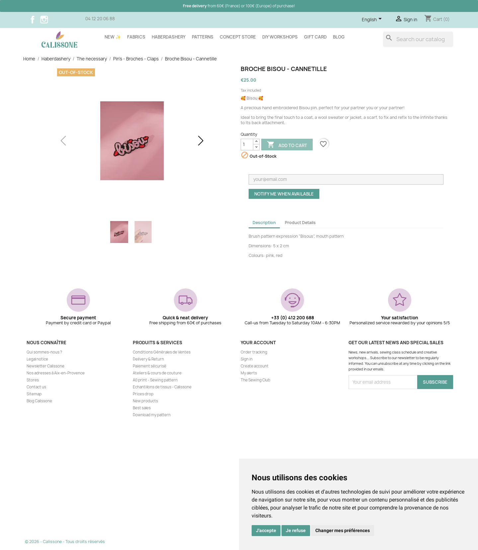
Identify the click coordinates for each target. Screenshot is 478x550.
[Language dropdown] (373, 20)
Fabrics (136, 37)
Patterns (202, 37)
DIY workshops (280, 37)
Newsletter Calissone (45, 366)
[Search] (418, 39)
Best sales (142, 408)
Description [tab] (264, 222)
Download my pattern (152, 415)
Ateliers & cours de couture (157, 373)
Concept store (238, 37)
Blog (339, 37)
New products (145, 401)
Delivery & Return (148, 359)
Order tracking (254, 352)
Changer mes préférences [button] (342, 530)
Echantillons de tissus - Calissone (162, 387)
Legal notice (37, 359)
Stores (33, 380)
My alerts (249, 373)
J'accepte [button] (266, 530)
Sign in (247, 359)
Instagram (44, 19)
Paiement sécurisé (149, 366)
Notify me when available (284, 194)
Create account (255, 366)
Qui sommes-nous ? (44, 352)
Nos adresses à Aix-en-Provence (56, 373)
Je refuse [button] (296, 530)
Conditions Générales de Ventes (162, 352)
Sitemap (34, 394)
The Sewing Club (255, 380)
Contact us (36, 387)
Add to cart (287, 145)
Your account (258, 343)
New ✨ (113, 37)
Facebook (32, 19)
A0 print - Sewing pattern (155, 380)
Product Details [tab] (300, 222)
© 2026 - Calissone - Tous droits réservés (65, 541)
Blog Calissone (39, 401)
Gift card (315, 37)
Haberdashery (169, 37)
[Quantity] (247, 144)
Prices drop (143, 394)
